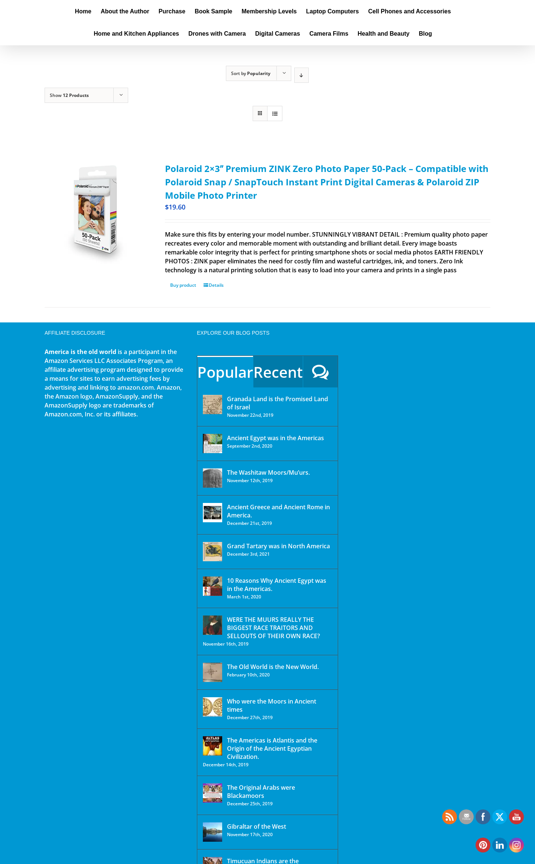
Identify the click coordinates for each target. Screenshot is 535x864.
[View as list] (275, 113)
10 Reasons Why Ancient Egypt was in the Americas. (276, 584)
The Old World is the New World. (273, 667)
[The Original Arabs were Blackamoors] (212, 793)
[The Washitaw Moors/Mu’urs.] (212, 478)
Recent (278, 372)
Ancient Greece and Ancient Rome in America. (278, 511)
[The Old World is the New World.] (212, 672)
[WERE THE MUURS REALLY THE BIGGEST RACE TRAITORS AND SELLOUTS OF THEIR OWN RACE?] (212, 625)
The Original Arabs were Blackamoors (261, 791)
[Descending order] (301, 75)
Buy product (183, 285)
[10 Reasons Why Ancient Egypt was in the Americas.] (212, 586)
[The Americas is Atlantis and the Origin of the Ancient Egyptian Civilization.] (212, 746)
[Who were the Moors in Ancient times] (212, 707)
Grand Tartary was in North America (278, 546)
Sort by (250, 73)
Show (69, 95)
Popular (225, 372)
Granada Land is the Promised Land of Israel (277, 403)
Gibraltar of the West (256, 826)
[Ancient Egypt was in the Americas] (212, 443)
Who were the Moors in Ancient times (271, 705)
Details (216, 285)
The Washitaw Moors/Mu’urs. (268, 472)
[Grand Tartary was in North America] (212, 551)
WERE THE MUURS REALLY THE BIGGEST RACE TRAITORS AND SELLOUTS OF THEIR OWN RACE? (273, 627)
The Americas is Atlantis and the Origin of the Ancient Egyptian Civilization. (272, 748)
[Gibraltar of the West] (212, 832)
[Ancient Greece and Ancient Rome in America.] (212, 512)
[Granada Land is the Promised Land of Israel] (212, 404)
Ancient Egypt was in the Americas (275, 438)
